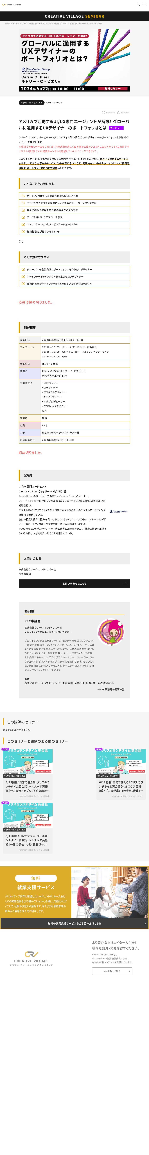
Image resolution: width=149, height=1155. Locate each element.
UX (48, 103)
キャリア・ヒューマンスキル (31, 102)
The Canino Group (65, 496)
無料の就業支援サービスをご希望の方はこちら (74, 925)
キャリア (58, 103)
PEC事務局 (33, 622)
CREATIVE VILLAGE (74, 16)
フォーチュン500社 (29, 500)
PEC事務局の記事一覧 (111, 690)
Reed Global (26, 496)
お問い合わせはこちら (74, 584)
